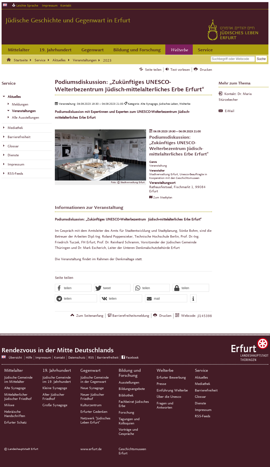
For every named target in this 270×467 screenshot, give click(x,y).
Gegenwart (92, 50)
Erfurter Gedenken (93, 412)
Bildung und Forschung (137, 50)
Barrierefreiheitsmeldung (130, 316)
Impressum (49, 5)
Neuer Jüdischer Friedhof (92, 397)
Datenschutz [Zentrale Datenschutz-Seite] (76, 357)
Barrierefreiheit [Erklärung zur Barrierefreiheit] (107, 357)
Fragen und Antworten (165, 405)
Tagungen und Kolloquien (129, 421)
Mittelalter (19, 50)
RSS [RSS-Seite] (91, 357)
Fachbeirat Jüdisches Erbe (134, 404)
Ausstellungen (129, 382)
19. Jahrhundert (55, 50)
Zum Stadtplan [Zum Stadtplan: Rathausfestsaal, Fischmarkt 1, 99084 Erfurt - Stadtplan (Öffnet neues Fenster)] (162, 197)
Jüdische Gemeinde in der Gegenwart (94, 379)
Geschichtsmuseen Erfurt (132, 451)
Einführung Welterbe (172, 390)
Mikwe (9, 405)
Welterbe (179, 50)
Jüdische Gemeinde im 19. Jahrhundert (56, 379)
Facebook (132, 357)
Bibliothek (126, 395)
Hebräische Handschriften (14, 414)
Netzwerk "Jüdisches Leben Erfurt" (95, 420)
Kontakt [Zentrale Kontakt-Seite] (65, 5)
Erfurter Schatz (15, 422)
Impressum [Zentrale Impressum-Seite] (43, 357)
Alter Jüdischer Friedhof (53, 397)
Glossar (200, 397)
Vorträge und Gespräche (128, 432)
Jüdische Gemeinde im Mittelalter (18, 379)
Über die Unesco (169, 397)
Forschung (126, 412)
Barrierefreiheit (206, 390)
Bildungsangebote (132, 389)
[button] (73, 288)
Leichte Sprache (27, 5)
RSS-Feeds (202, 416)
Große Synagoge (54, 405)
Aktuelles (201, 377)
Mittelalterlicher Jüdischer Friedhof (18, 397)
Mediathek (202, 384)
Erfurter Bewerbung (171, 377)
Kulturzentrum (91, 405)
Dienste (200, 403)
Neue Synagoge (92, 388)
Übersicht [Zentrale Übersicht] (15, 357)
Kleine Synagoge (54, 388)
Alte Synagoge (15, 388)
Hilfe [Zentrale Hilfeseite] (29, 357)
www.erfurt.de (91, 449)
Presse (161, 384)
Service (205, 50)
